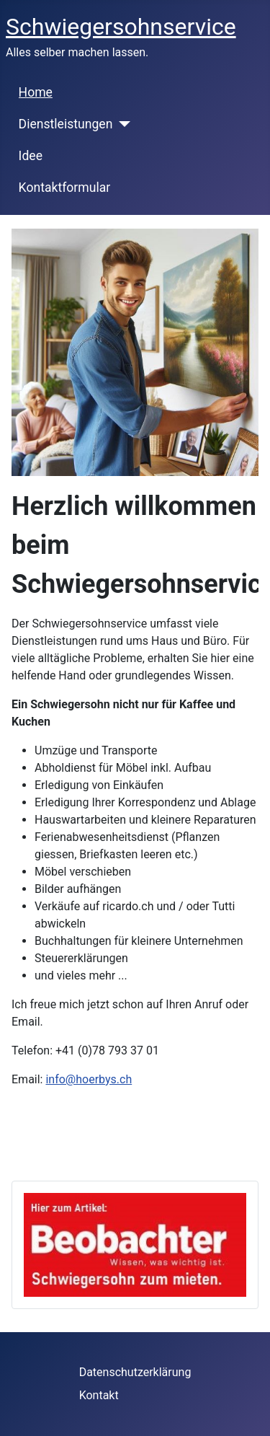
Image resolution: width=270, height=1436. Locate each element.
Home (36, 92)
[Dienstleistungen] (121, 124)
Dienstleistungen (66, 124)
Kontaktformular (65, 187)
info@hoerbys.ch (88, 1079)
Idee (30, 156)
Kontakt (99, 1395)
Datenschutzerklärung (135, 1372)
